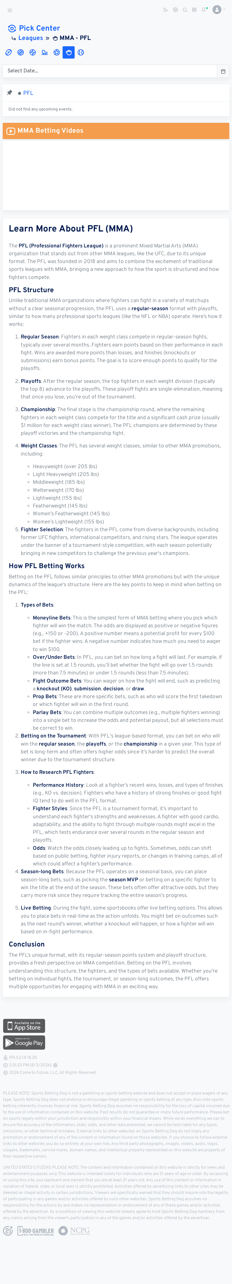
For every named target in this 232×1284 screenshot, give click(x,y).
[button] (216, 9)
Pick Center (33, 29)
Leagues (30, 38)
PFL (28, 93)
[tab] (8, 52)
